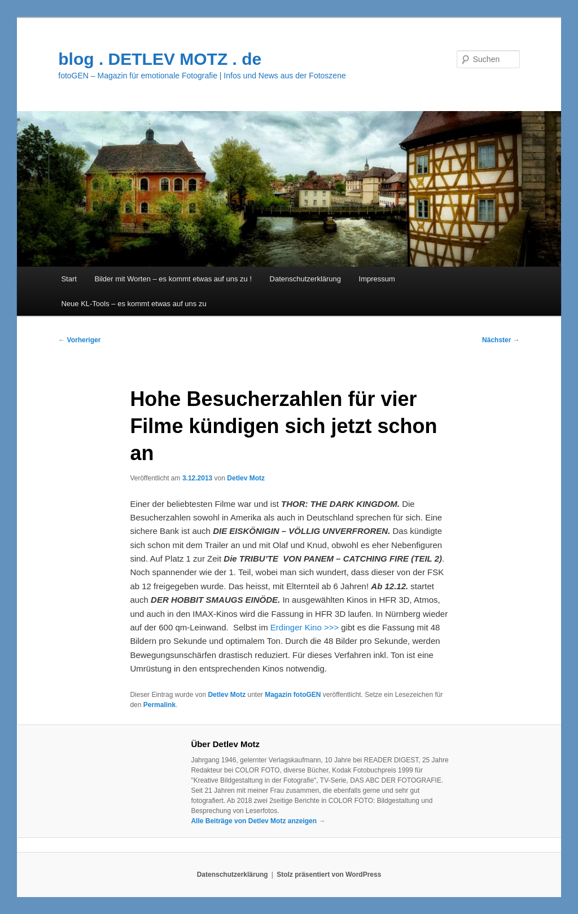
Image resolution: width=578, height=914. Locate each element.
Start (68, 279)
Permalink (159, 705)
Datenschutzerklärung (305, 279)
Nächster (501, 340)
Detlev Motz (246, 478)
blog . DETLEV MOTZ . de (159, 59)
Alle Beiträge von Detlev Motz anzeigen (258, 821)
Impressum (377, 279)
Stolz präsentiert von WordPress (329, 874)
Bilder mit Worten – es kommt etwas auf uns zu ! (173, 279)
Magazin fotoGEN (293, 695)
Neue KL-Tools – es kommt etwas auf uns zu (133, 303)
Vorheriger (79, 340)
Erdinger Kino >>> (304, 627)
